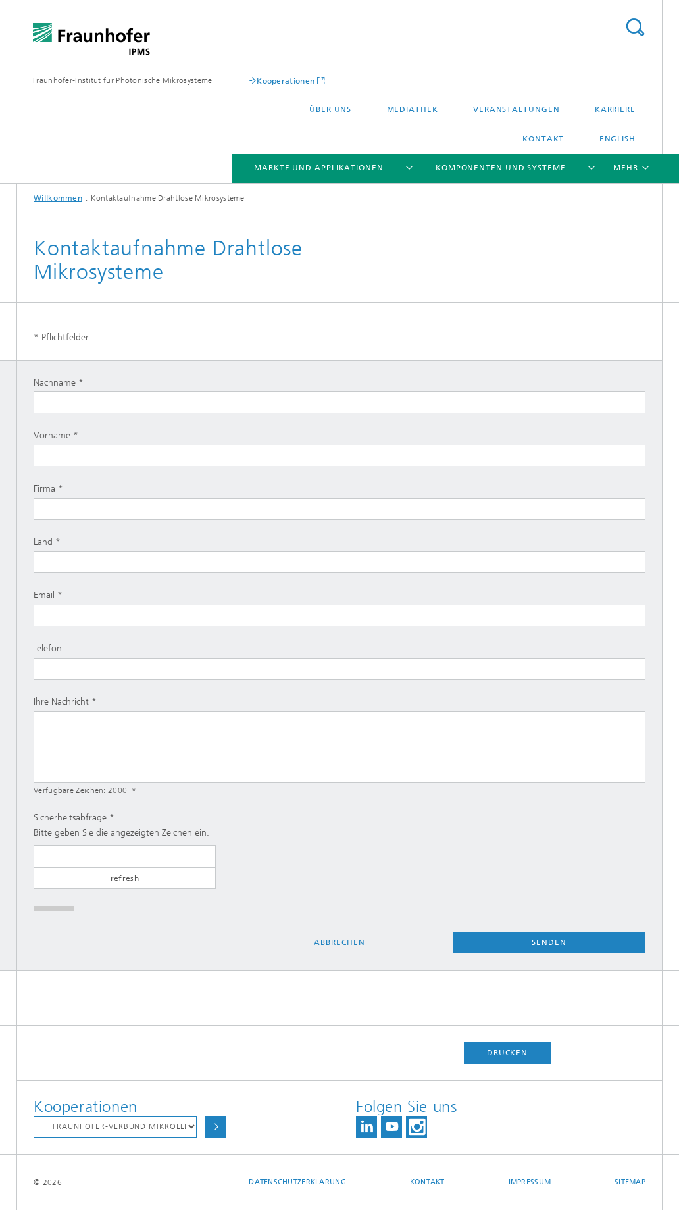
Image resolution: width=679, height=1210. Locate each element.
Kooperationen (285, 80)
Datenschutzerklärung (297, 1182)
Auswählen (215, 1127)
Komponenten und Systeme (501, 167)
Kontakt (543, 138)
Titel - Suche (634, 27)
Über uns (330, 109)
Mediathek (412, 109)
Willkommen (58, 198)
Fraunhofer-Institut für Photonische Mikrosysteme (122, 80)
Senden (549, 942)
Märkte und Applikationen (319, 167)
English (617, 138)
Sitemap (630, 1182)
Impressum (530, 1182)
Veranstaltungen (516, 109)
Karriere (615, 109)
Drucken (507, 1052)
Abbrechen (339, 942)
